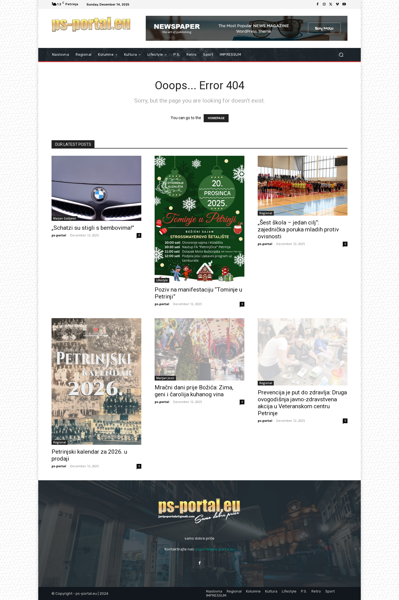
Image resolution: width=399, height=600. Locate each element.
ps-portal (59, 235)
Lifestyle (162, 280)
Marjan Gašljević (64, 218)
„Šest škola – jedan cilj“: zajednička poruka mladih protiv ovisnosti (298, 229)
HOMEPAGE (216, 118)
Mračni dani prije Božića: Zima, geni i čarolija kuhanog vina (194, 391)
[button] (340, 54)
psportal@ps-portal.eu (215, 549)
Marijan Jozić (165, 378)
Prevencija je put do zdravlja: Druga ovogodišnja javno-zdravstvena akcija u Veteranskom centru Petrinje (302, 403)
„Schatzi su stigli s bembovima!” (93, 227)
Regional (265, 213)
